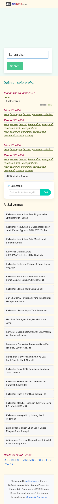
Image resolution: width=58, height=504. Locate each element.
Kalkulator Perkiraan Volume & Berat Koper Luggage (28, 266)
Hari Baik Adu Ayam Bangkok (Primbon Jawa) (26, 321)
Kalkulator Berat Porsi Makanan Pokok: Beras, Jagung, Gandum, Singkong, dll (26, 278)
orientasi (48, 114)
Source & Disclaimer (36, 497)
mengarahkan (29, 128)
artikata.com (32, 481)
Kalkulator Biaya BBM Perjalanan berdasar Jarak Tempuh (27, 371)
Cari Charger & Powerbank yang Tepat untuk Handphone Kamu (28, 300)
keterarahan (34, 124)
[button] (54, 4)
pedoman (37, 114)
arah (6, 114)
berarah (23, 124)
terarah (28, 135)
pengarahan (39, 131)
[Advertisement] (29, 29)
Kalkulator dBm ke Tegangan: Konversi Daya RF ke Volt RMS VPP (28, 405)
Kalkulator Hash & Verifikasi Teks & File (26, 394)
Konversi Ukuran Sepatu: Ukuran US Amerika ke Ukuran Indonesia (28, 334)
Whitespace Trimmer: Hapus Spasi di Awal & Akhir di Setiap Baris (28, 442)
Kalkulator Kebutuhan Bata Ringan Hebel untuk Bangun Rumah (26, 216)
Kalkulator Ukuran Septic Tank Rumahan (26, 310)
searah (20, 135)
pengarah (26, 131)
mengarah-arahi (12, 128)
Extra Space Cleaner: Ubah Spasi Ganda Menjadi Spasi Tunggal (26, 429)
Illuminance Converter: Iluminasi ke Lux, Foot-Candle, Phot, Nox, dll (26, 358)
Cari (46, 192)
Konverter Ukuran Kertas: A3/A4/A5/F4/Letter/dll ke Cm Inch (24, 253)
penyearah (9, 135)
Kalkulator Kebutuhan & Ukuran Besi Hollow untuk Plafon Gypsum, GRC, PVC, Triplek (28, 228)
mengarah (47, 124)
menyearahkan (12, 131)
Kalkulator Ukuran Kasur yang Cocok (24, 289)
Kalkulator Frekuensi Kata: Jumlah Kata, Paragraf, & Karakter (26, 383)
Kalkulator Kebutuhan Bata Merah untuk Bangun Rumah (26, 241)
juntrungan (16, 114)
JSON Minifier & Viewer (18, 176)
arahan (13, 124)
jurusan (27, 114)
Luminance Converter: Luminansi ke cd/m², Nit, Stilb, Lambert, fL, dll (28, 346)
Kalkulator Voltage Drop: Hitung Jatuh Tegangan (25, 417)
